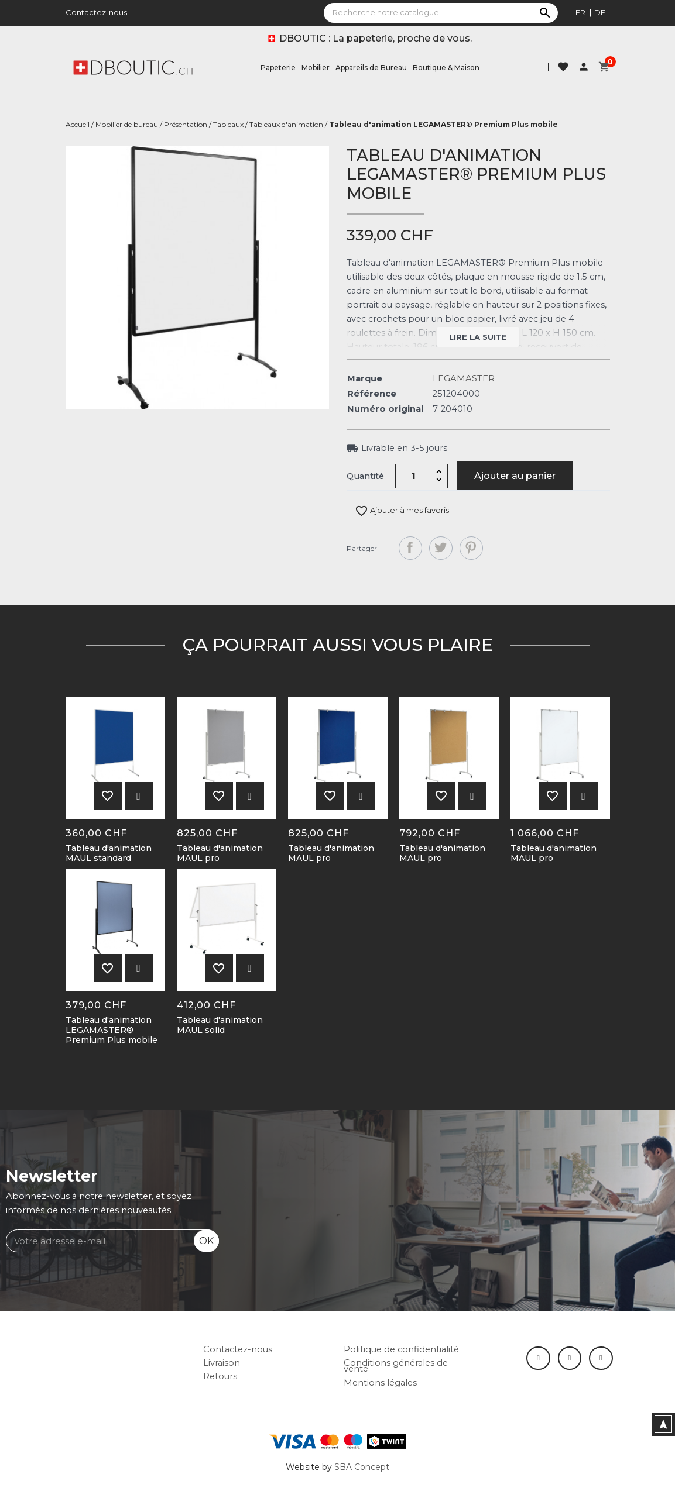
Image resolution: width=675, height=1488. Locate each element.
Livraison (221, 1363)
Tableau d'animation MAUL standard (109, 853)
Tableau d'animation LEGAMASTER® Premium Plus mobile (111, 1030)
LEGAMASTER (464, 378)
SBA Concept (361, 1467)
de (599, 12)
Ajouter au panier (515, 475)
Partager (410, 548)
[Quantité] (413, 476)
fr (580, 12)
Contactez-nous (96, 12)
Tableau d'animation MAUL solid (220, 1025)
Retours (220, 1376)
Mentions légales (380, 1382)
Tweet (441, 548)
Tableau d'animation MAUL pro (220, 853)
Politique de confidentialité (401, 1349)
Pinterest (471, 548)
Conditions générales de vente (396, 1366)
